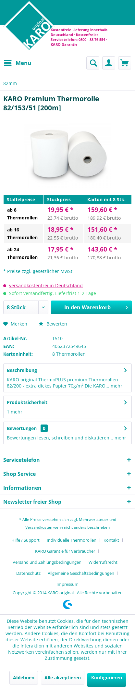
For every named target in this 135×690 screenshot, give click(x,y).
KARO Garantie (64, 44)
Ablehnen (23, 677)
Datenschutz (28, 573)
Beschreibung (22, 370)
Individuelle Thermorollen (71, 540)
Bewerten (53, 324)
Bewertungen (22, 428)
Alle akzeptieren (62, 677)
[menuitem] (17, 62)
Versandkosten (38, 527)
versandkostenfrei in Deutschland (46, 285)
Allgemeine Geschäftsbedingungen (81, 573)
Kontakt (111, 540)
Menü (17, 62)
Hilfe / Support (25, 540)
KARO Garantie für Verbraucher (65, 551)
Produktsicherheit (27, 402)
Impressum (67, 584)
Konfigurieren (106, 677)
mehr (115, 386)
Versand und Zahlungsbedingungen (47, 562)
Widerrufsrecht (103, 562)
